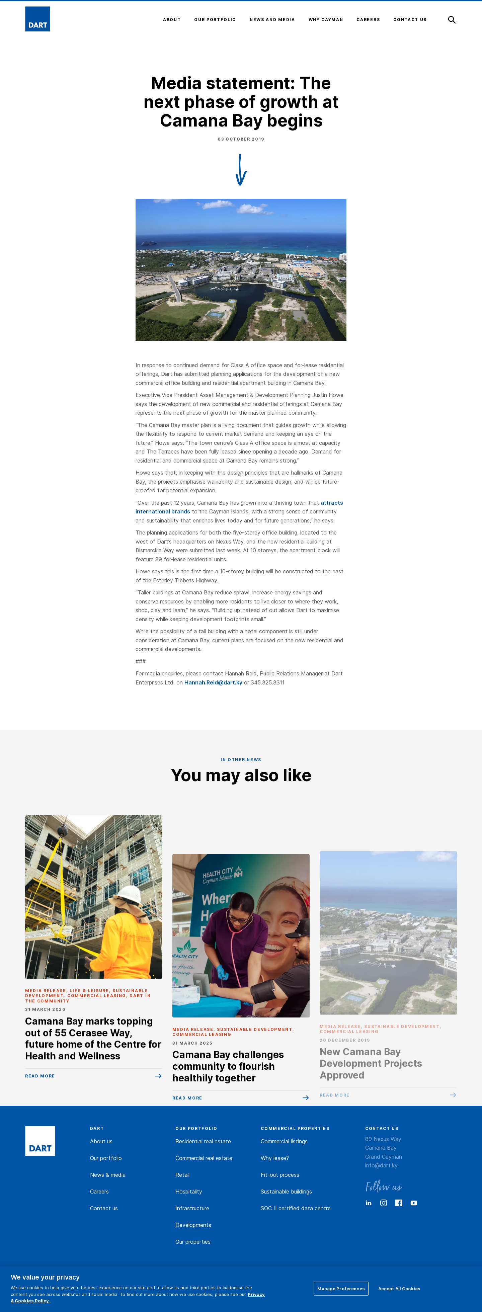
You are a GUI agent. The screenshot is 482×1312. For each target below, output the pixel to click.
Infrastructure (192, 1208)
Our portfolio (106, 1158)
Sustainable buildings (286, 1191)
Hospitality (188, 1191)
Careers (99, 1191)
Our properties (193, 1241)
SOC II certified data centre (296, 1208)
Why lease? (275, 1158)
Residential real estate (203, 1141)
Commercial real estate (203, 1158)
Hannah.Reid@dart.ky (213, 682)
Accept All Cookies (399, 1288)
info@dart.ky (381, 1165)
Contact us (104, 1208)
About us (101, 1141)
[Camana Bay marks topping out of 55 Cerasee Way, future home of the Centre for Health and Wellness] (93, 972)
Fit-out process (280, 1174)
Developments (193, 1225)
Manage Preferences (341, 1288)
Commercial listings (284, 1141)
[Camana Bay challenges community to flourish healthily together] (241, 1003)
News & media (108, 1174)
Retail (182, 1174)
